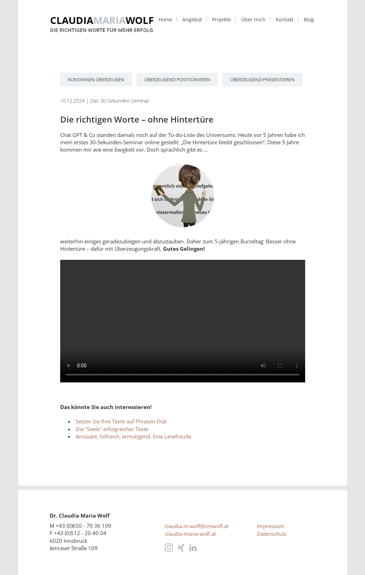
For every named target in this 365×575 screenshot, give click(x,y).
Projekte (221, 19)
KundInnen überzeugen (96, 79)
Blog (309, 19)
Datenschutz (272, 533)
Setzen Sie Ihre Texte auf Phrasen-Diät (121, 421)
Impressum (270, 525)
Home (165, 19)
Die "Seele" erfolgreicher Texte (112, 428)
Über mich (253, 19)
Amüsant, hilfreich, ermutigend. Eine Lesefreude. (134, 436)
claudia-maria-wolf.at (190, 533)
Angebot (192, 19)
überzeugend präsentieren (262, 79)
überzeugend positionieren (177, 79)
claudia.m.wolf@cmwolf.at (197, 525)
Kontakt (285, 19)
